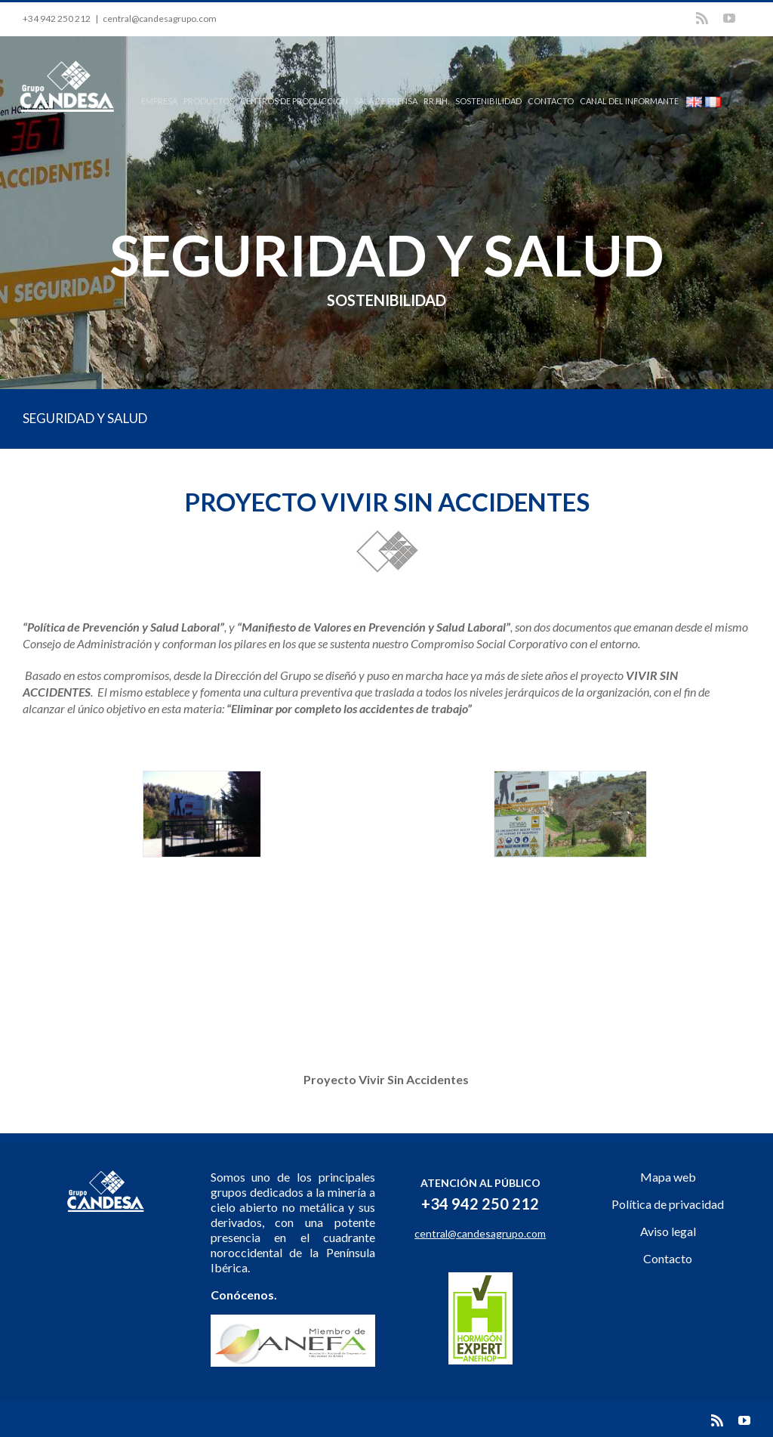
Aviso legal (668, 1231)
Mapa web (668, 1177)
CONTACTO (551, 101)
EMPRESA (159, 101)
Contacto (667, 1258)
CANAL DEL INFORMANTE (629, 101)
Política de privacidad (667, 1204)
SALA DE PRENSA (385, 101)
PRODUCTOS (208, 101)
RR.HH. (436, 101)
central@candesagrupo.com (160, 18)
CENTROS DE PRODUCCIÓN (294, 101)
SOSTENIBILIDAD (488, 101)
